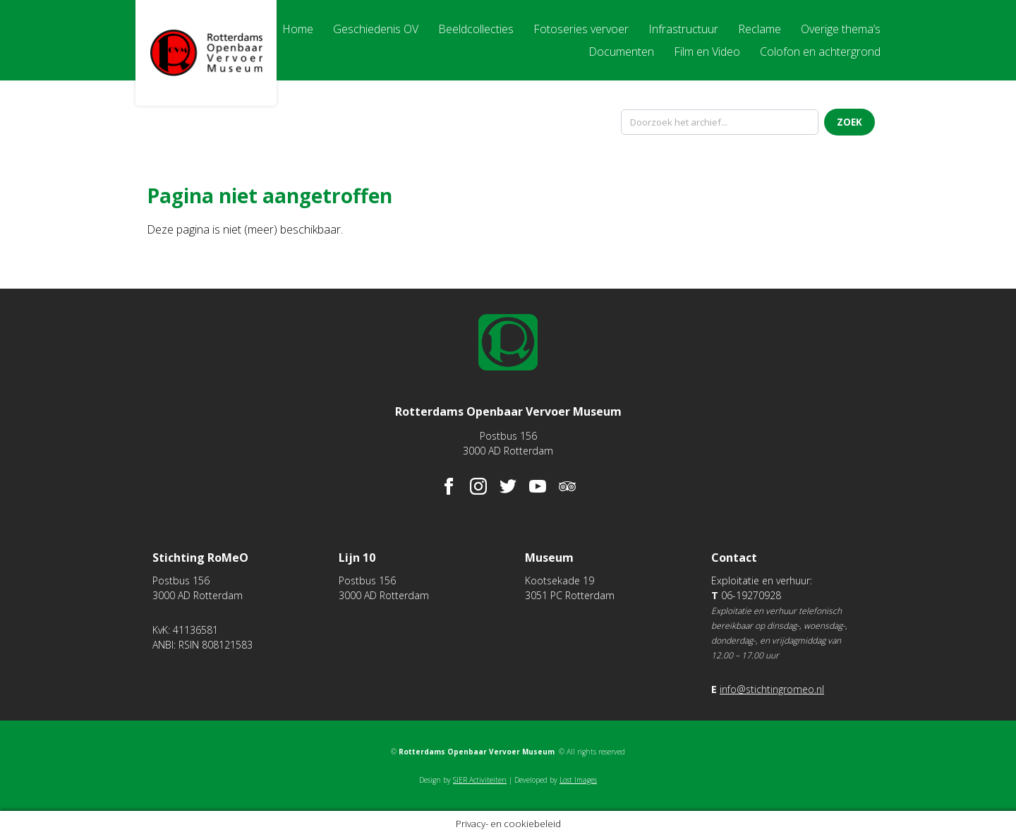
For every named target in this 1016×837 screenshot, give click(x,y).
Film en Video (707, 51)
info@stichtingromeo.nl (772, 689)
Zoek (849, 122)
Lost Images (578, 780)
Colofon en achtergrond (820, 51)
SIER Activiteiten (480, 780)
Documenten (621, 51)
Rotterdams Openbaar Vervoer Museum (206, 53)
